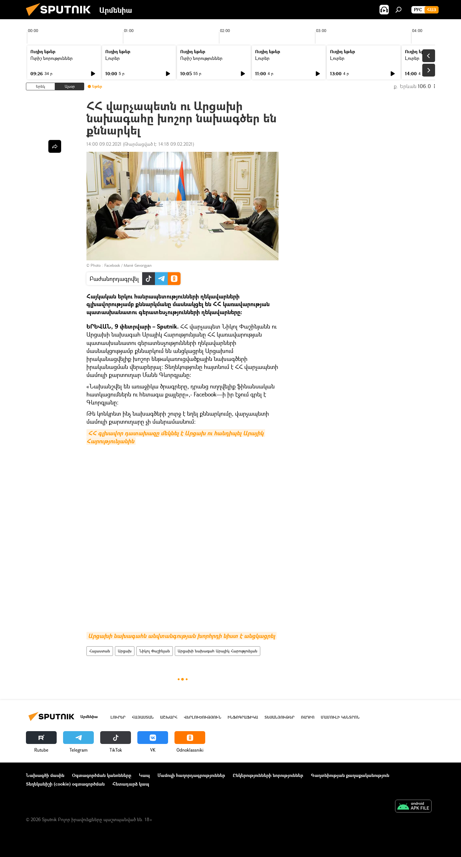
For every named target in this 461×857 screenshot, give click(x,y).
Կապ (144, 775)
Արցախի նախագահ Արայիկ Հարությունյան (217, 651)
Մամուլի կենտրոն (340, 717)
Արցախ (125, 651)
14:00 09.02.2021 (104, 144)
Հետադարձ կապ (130, 784)
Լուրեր (112, 58)
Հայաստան (99, 651)
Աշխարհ (168, 717)
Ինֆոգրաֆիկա (243, 717)
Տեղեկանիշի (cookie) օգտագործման (65, 784)
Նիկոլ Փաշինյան (154, 651)
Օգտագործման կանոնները (101, 775)
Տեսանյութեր (279, 717)
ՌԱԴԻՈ (307, 717)
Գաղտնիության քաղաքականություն (350, 775)
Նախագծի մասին (45, 775)
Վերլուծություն (202, 717)
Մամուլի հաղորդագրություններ (191, 775)
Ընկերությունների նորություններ (268, 775)
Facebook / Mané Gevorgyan (128, 265)
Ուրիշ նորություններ (51, 58)
